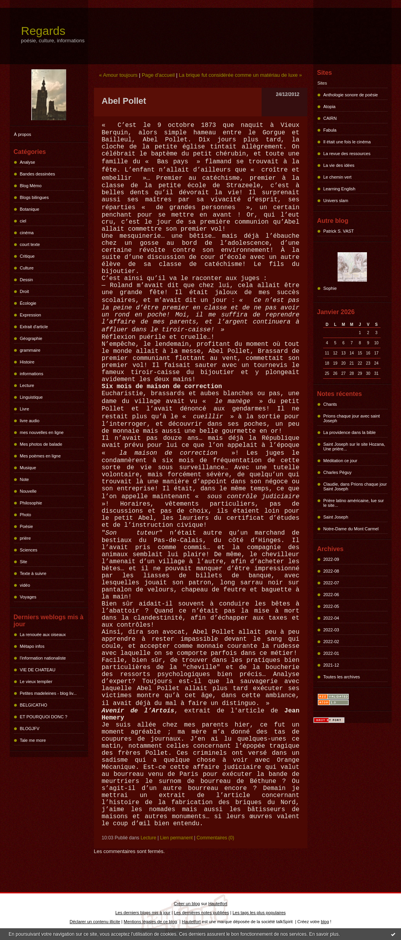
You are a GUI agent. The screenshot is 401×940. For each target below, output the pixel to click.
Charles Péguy (337, 472)
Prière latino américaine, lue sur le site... (353, 503)
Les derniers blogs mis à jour (143, 912)
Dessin (26, 279)
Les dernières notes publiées (201, 912)
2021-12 (331, 665)
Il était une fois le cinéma (347, 141)
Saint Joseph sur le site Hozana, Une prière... (354, 446)
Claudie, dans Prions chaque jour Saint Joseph (355, 486)
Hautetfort (217, 903)
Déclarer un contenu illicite (95, 921)
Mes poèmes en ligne (40, 456)
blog (325, 921)
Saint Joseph (336, 517)
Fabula (330, 130)
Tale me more (33, 740)
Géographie (31, 338)
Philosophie (31, 503)
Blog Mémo (31, 185)
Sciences (29, 550)
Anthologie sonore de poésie (350, 94)
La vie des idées (339, 165)
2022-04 (331, 618)
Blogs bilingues (34, 197)
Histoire (27, 362)
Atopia (329, 106)
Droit (24, 291)
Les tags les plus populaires (259, 912)
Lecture (27, 385)
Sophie (330, 288)
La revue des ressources (346, 153)
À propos (22, 134)
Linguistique (31, 397)
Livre (24, 409)
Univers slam (336, 200)
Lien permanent (176, 838)
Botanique (30, 209)
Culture (27, 268)
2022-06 (331, 594)
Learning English (339, 188)
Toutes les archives (341, 676)
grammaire (30, 350)
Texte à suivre (33, 573)
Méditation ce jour (340, 460)
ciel (23, 221)
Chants (330, 404)
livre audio (30, 420)
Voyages (28, 597)
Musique (28, 467)
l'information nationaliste (43, 658)
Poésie (26, 526)
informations (31, 373)
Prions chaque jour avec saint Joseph (351, 418)
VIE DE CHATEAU (38, 669)
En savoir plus (323, 934)
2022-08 (331, 571)
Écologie (28, 303)
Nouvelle (28, 491)
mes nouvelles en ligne (42, 432)
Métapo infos (32, 646)
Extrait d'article (34, 326)
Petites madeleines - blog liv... (48, 693)
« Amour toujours (118, 75)
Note (24, 479)
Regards (43, 30)
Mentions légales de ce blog (150, 921)
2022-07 (331, 582)
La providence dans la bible (349, 432)
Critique (27, 256)
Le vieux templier (36, 681)
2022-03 (331, 629)
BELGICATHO (33, 705)
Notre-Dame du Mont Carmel (351, 528)
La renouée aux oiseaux (43, 634)
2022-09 (331, 559)
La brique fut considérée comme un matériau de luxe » (240, 75)
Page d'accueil (158, 75)
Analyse (27, 162)
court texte (30, 244)
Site (23, 561)
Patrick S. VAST (338, 231)
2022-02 (331, 641)
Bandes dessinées (37, 174)
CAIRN (330, 118)
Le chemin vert (337, 177)
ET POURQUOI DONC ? (43, 716)
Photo (25, 514)
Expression (30, 315)
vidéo (25, 585)
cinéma (27, 232)
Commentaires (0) (215, 838)
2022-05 (331, 606)
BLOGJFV (30, 728)
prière (25, 538)
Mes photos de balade (41, 444)
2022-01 (331, 653)
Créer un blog (187, 903)
